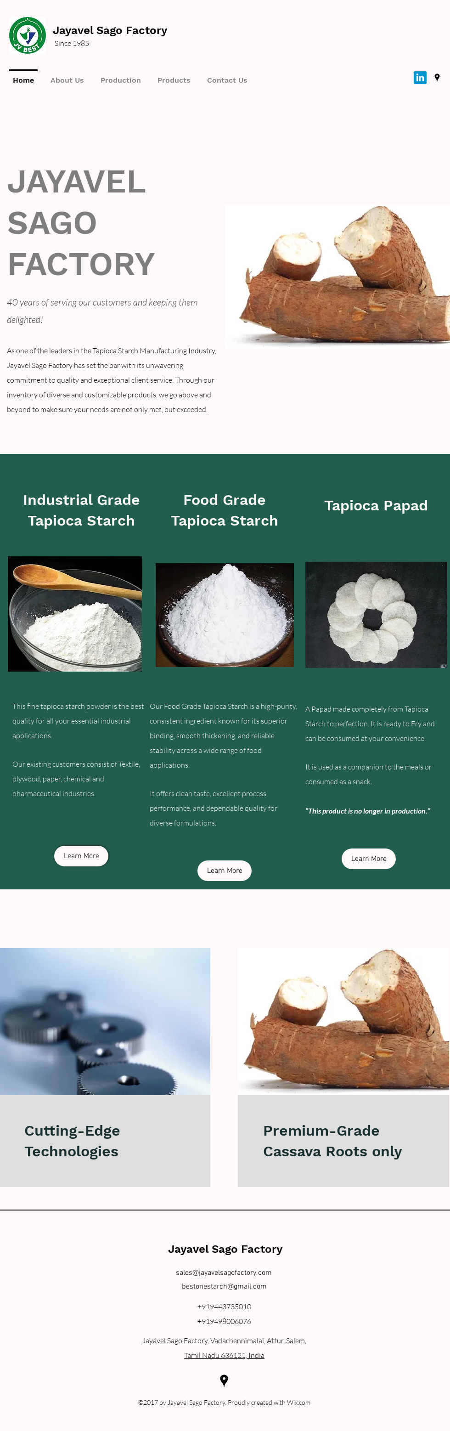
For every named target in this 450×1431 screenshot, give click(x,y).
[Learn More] (81, 856)
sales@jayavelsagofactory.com (224, 1273)
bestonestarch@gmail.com (224, 1286)
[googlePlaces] (437, 77)
